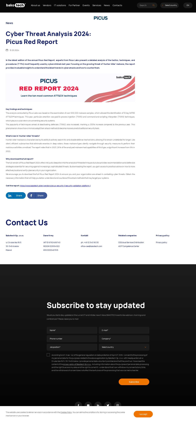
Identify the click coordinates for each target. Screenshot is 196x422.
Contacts (117, 5)
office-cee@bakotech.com (91, 246)
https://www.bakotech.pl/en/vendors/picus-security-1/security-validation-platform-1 (55, 185)
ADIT (120, 246)
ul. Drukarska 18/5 (13, 242)
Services (96, 5)
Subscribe (134, 381)
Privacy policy (161, 242)
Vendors (47, 5)
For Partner (74, 5)
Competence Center (131, 246)
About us (35, 5)
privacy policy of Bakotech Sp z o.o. (77, 364)
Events (86, 5)
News (107, 5)
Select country (169, 5)
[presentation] (70, 381)
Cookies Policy (66, 412)
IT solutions (60, 5)
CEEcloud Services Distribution (131, 242)
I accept (143, 414)
